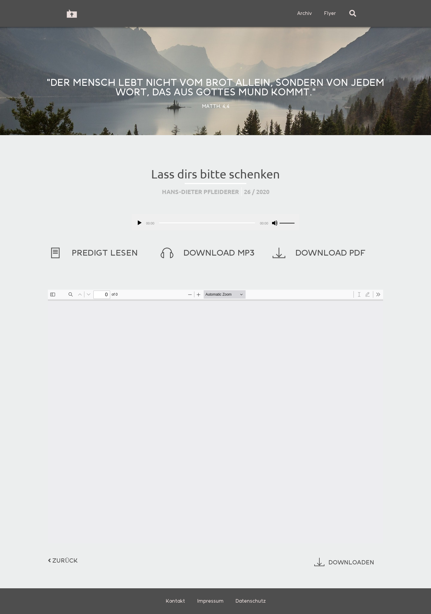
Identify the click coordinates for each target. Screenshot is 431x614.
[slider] (207, 222)
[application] (215, 222)
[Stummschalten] (275, 223)
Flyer (330, 13)
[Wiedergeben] (139, 223)
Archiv (304, 13)
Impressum (210, 601)
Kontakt (175, 601)
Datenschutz (251, 601)
